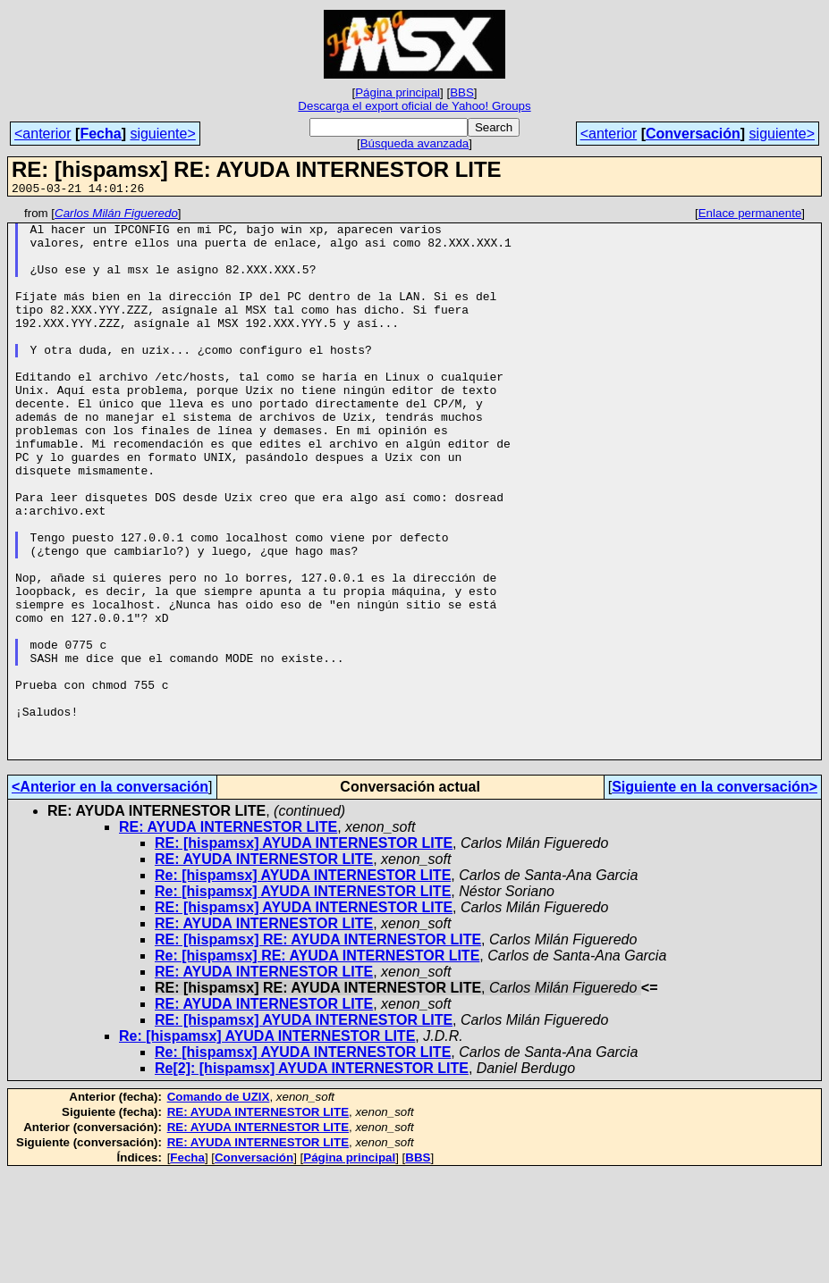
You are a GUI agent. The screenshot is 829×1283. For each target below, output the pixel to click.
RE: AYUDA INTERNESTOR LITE (228, 936)
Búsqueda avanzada (414, 143)
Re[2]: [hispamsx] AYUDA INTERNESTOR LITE (312, 1178)
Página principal (397, 92)
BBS (462, 92)
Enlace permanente (750, 215)
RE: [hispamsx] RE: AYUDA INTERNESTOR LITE (318, 1049)
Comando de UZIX (218, 1206)
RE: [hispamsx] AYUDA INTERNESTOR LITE (304, 952)
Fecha (100, 133)
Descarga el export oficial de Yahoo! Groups (414, 106)
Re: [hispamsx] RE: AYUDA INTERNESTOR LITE (317, 1065)
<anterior (43, 133)
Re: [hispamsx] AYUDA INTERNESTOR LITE (303, 985)
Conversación (693, 133)
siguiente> (162, 133)
